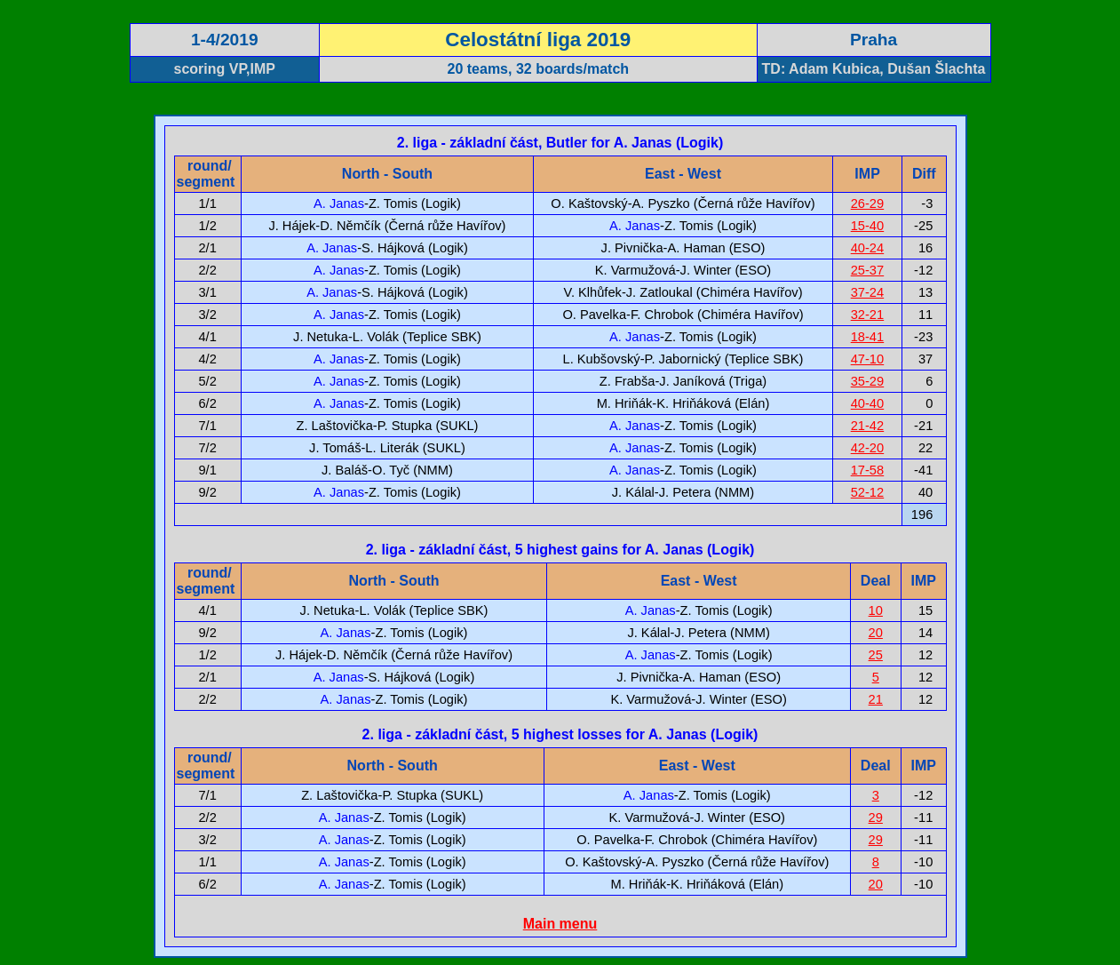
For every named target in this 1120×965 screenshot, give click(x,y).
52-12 (868, 492)
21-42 (868, 426)
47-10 (868, 359)
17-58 (868, 470)
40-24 (868, 248)
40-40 (868, 403)
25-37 (868, 270)
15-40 (868, 226)
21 (876, 699)
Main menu (560, 923)
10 (876, 610)
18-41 (868, 337)
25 (876, 655)
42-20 (868, 448)
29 (876, 817)
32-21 (868, 314)
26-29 (868, 203)
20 (876, 633)
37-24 (868, 292)
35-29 (868, 381)
